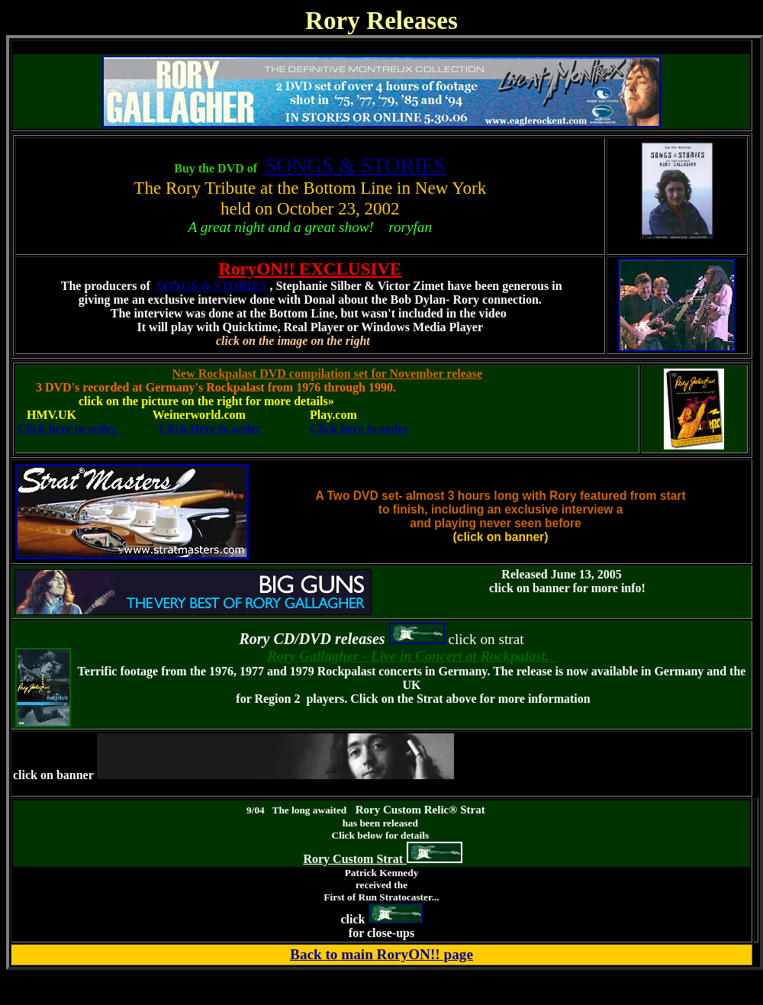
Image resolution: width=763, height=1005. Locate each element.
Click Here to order (210, 428)
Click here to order (72, 428)
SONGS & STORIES (355, 165)
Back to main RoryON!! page (381, 954)
